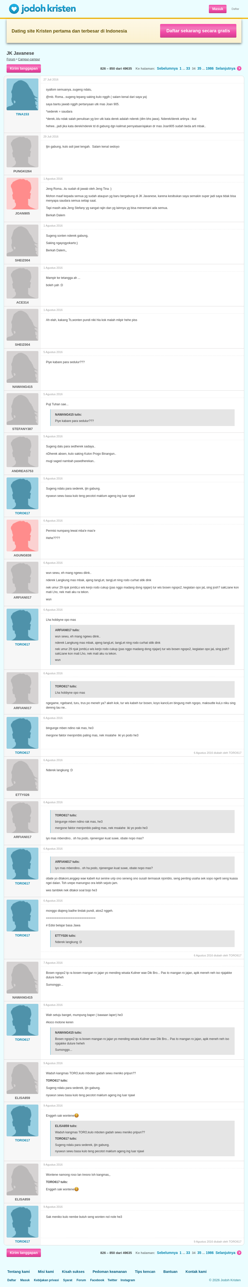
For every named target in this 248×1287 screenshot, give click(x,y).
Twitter (112, 1280)
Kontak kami (196, 1272)
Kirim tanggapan (24, 68)
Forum (11, 59)
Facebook (97, 1280)
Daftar (235, 8)
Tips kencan (145, 1272)
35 (199, 68)
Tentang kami (18, 1272)
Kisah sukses (73, 1272)
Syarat (67, 1280)
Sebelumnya (167, 68)
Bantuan (170, 1272)
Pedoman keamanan (110, 1272)
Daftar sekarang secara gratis (198, 30)
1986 (210, 68)
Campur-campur (29, 59)
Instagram (127, 1280)
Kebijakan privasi (46, 1280)
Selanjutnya (228, 68)
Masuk (217, 9)
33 (188, 68)
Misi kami (46, 1272)
